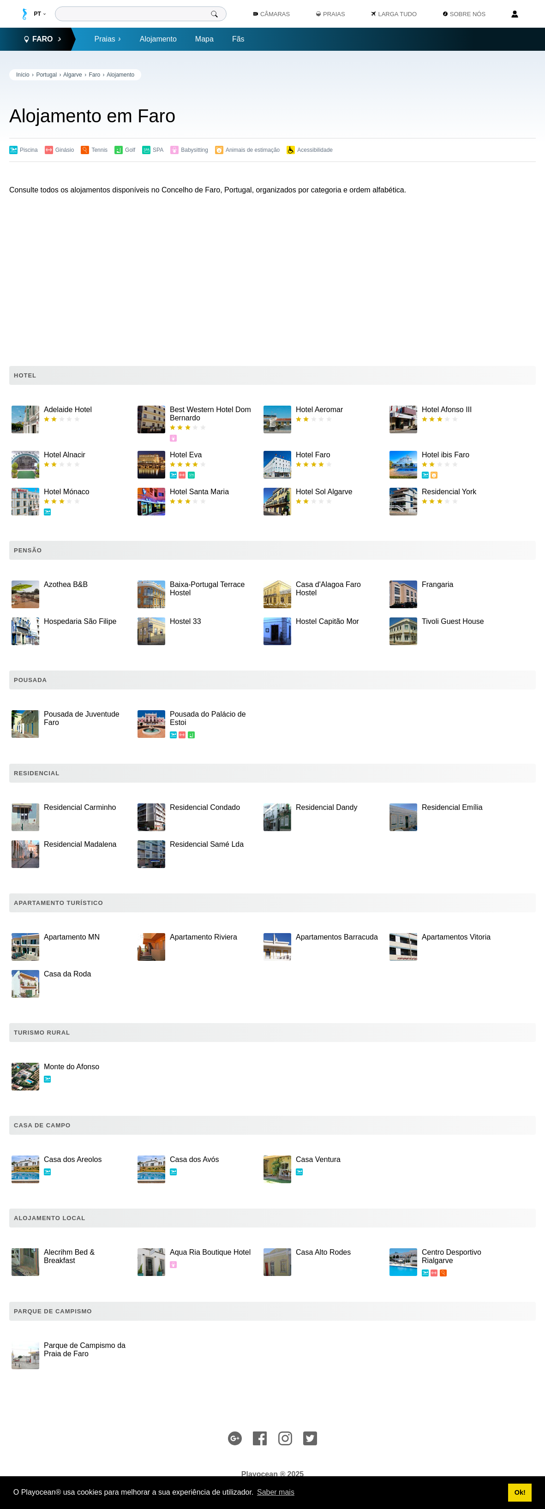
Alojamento (158, 39)
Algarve (72, 75)
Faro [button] (42, 39)
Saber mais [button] (275, 1492)
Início (23, 75)
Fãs (238, 39)
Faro (94, 75)
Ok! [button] (520, 1492)
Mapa (204, 39)
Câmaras (271, 14)
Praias (107, 39)
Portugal (46, 75)
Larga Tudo (394, 14)
